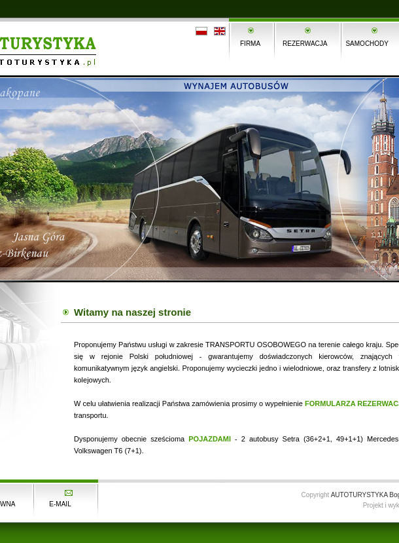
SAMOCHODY (367, 43)
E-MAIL (60, 504)
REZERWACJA (305, 43)
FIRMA (250, 43)
